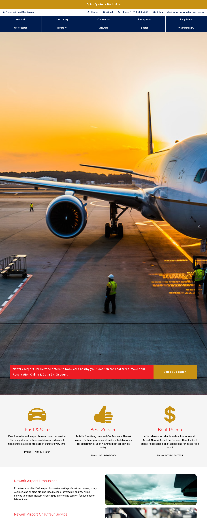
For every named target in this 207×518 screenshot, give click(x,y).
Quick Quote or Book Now (104, 4)
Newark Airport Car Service (20, 12)
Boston (144, 28)
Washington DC (186, 28)
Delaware (103, 28)
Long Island (186, 19)
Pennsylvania (145, 19)
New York (21, 19)
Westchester (20, 28)
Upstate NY (62, 28)
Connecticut (103, 19)
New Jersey (62, 19)
